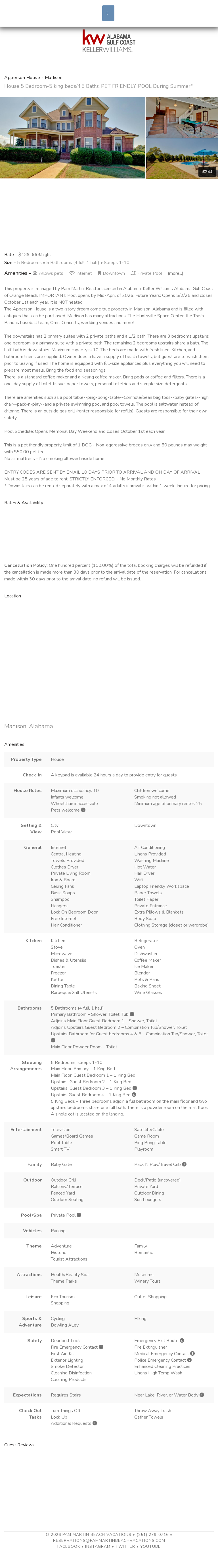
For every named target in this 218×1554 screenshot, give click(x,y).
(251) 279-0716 (153, 1534)
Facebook (68, 1546)
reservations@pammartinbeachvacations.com (109, 1540)
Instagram (97, 1546)
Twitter (125, 1546)
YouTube (150, 1546)
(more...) (175, 273)
